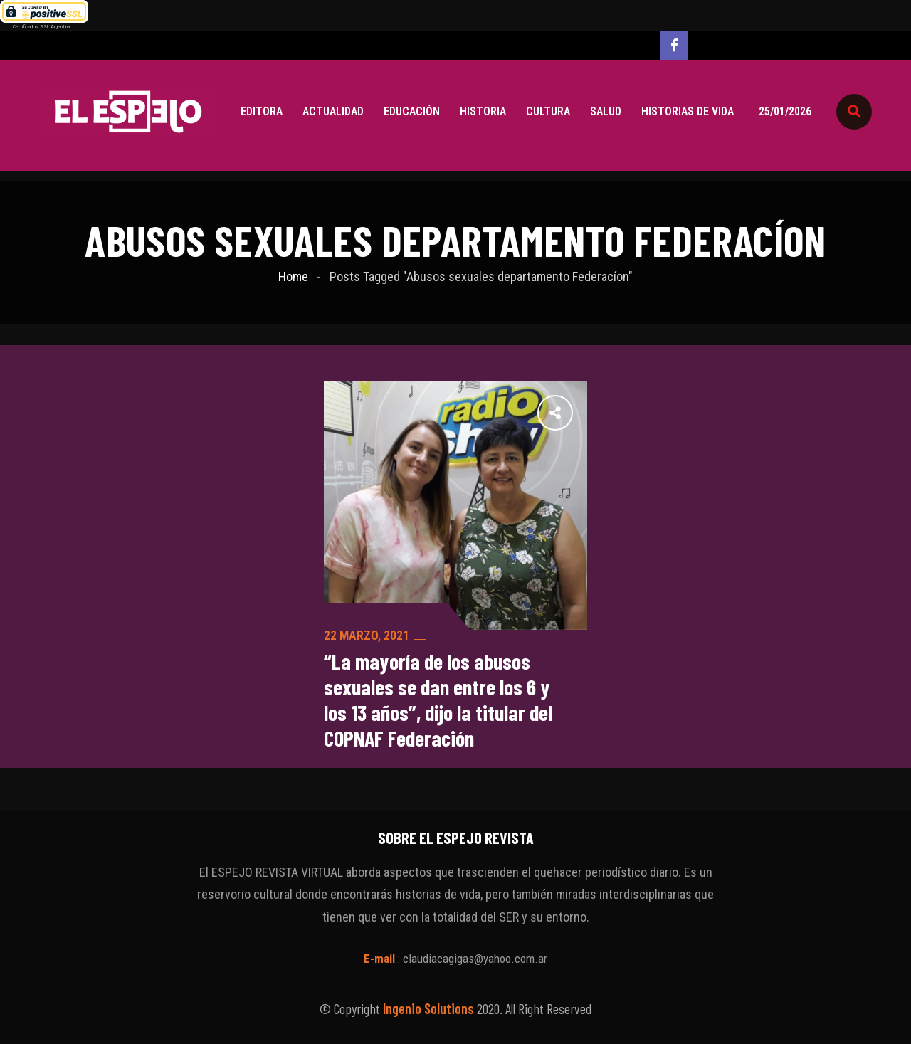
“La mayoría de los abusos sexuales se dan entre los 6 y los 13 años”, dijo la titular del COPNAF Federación (438, 699)
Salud (605, 111)
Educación (412, 111)
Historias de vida (687, 111)
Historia (483, 111)
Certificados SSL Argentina (41, 26)
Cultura (548, 111)
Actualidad (333, 111)
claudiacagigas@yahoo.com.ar (475, 958)
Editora (262, 111)
